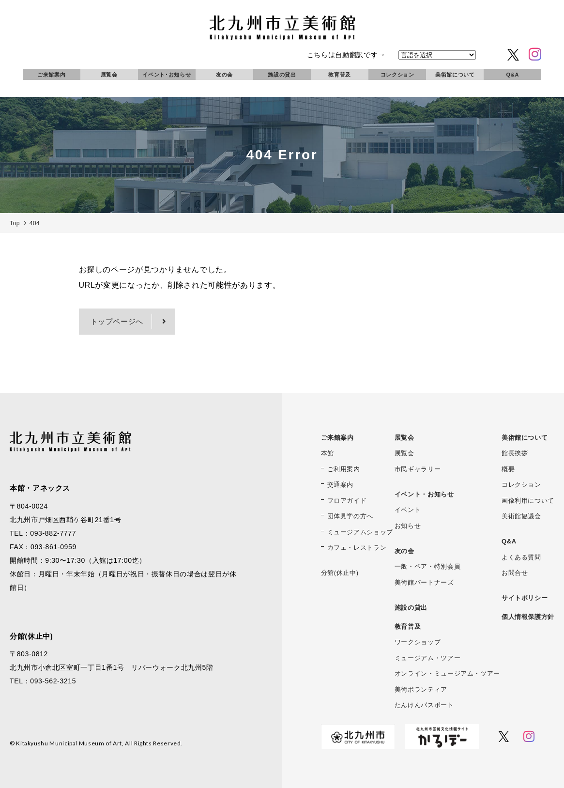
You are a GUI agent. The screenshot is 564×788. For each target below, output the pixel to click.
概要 (508, 469)
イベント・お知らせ (424, 494)
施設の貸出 (282, 74)
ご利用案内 (343, 469)
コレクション (397, 74)
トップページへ (117, 321)
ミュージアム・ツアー (427, 658)
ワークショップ (418, 642)
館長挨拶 (515, 453)
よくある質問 (521, 557)
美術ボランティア (421, 689)
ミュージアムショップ (360, 532)
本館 (327, 453)
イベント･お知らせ (166, 74)
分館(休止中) (340, 572)
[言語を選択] (437, 55)
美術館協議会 (521, 516)
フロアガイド (347, 500)
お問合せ (515, 572)
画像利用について (528, 500)
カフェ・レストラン (357, 547)
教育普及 (339, 74)
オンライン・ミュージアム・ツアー (447, 673)
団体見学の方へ (350, 516)
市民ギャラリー (418, 469)
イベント (408, 509)
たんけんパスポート (424, 705)
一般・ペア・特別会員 (427, 566)
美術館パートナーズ (424, 582)
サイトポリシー (525, 598)
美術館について (454, 74)
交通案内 (340, 484)
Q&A (512, 74)
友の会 (224, 74)
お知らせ (408, 525)
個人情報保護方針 (528, 616)
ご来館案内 (51, 74)
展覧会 (109, 74)
